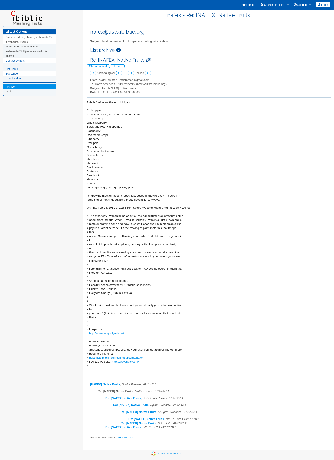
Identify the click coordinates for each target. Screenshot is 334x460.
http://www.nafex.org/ (125, 361)
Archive (10, 86)
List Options (16, 31)
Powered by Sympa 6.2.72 (169, 453)
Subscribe (12, 73)
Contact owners (15, 60)
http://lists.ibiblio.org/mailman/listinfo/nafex (116, 357)
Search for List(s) (273, 4)
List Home (12, 68)
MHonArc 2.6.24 (126, 437)
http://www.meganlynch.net (106, 333)
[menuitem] (248, 5)
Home (248, 4)
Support (300, 4)
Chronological (98, 66)
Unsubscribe (13, 78)
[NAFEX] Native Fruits (105, 384)
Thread (117, 66)
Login (323, 4)
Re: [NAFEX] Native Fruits (123, 398)
